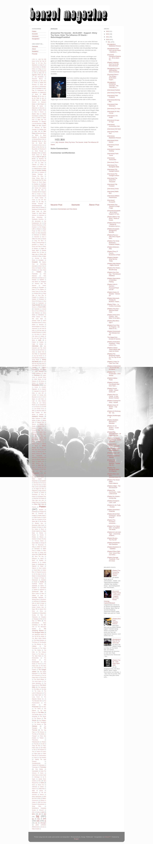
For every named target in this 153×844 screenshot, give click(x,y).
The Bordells (43, 642)
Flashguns (43, 281)
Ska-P (33, 560)
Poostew (41, 509)
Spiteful (36, 589)
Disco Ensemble (42, 232)
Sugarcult (34, 605)
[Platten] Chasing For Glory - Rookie (114, 401)
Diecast (39, 229)
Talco (41, 615)
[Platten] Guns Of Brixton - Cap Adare (112, 406)
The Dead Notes (36, 656)
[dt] (40, 814)
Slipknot (34, 568)
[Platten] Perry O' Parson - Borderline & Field (113, 253)
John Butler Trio (36, 365)
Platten (34, 31)
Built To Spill (40, 156)
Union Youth (43, 775)
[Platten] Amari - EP (113, 453)
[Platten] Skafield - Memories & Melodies (113, 421)
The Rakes (37, 708)
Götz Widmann (36, 312)
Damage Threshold (37, 203)
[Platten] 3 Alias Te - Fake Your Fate (113, 362)
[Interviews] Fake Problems (112, 96)
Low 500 (44, 406)
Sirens (42, 558)
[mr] (44, 819)
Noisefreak (34, 480)
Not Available (42, 480)
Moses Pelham (36, 453)
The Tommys (40, 732)
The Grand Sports (37, 681)
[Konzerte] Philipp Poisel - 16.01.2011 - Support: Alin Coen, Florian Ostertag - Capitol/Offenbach (112, 597)
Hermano (41, 324)
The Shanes (37, 718)
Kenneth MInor (42, 377)
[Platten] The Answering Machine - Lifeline (116, 573)
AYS (35, 72)
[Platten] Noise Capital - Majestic (113, 445)
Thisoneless (35, 740)
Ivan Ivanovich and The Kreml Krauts (39, 348)
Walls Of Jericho (37, 790)
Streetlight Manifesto (37, 597)
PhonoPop (43, 502)
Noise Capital (37, 478)
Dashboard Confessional (38, 209)
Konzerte (61, 142)
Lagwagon (36, 391)
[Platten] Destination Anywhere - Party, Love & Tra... (113, 343)
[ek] (45, 814)
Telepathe (43, 617)
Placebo (34, 507)
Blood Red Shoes (41, 133)
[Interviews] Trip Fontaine (112, 185)
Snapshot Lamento (41, 572)
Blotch (36, 135)
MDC (33, 410)
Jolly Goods (43, 369)
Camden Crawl (42, 166)
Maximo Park (41, 426)
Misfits (33, 441)
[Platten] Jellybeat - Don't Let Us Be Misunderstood (113, 64)
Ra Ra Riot (43, 521)
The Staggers (42, 720)
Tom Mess (43, 747)
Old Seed (36, 482)
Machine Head (40, 410)
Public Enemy (37, 517)
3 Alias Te (41, 65)
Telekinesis (35, 617)
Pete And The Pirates (39, 498)
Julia (45, 373)
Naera (33, 467)
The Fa (40, 663)
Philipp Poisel (35, 502)
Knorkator (41, 383)
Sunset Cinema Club (38, 607)
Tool (33, 751)
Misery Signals (40, 439)
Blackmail (37, 127)
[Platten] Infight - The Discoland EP (113, 486)
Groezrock (36, 309)
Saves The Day (42, 538)
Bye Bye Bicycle (41, 160)
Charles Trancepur (37, 174)
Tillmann (44, 741)
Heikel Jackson (36, 316)
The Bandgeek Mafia (38, 632)
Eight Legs (35, 254)
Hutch (44, 332)
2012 (108, 34)
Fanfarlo (39, 272)
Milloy (42, 436)
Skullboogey (41, 564)
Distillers (44, 234)
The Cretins (37, 650)
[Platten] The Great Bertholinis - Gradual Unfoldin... (114, 242)
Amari (35, 82)
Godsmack (41, 303)
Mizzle (36, 445)
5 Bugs (39, 69)
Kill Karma (41, 381)
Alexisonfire (35, 80)
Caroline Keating (41, 170)
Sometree (43, 580)
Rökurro (41, 537)
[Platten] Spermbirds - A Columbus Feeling (114, 280)
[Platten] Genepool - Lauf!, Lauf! (113, 501)
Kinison (34, 383)
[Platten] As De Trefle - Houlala (114, 506)
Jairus (33, 351)
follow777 (108, 837)
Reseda (34, 527)
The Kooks (38, 691)
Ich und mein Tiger (37, 338)
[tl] (45, 821)
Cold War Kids (39, 189)
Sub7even (36, 601)
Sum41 (42, 605)
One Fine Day (37, 484)
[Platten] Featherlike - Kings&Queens (114, 449)
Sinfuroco (34, 558)
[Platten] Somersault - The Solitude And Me (114, 333)
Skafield (41, 560)
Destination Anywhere (38, 219)
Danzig (42, 207)
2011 (108, 37)
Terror (39, 621)
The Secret (43, 716)
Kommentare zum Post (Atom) (67, 209)
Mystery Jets (41, 461)
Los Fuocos (37, 406)
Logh (33, 400)
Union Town (35, 775)
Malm (39, 420)
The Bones (35, 642)
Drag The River (39, 240)
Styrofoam (43, 599)
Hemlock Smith (36, 320)
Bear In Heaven (39, 111)
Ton (35, 749)
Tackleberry (35, 613)
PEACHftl (34, 490)
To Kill (42, 743)
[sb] (57, 142)
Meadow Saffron (37, 428)
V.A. (39, 781)
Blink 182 (37, 131)
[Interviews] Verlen (113, 188)
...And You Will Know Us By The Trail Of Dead (39, 61)
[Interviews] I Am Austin (112, 116)
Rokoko (41, 533)
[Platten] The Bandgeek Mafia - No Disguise (113, 469)
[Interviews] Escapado (111, 201)
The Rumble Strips (37, 714)
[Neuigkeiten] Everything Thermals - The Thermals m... (112, 84)
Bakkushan (35, 108)
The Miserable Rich (37, 700)
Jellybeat (42, 357)
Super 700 (34, 609)
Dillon (39, 230)
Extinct (33, 268)
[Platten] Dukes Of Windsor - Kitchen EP (113, 293)
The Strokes (37, 724)
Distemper (36, 234)
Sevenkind (36, 548)
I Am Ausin (36, 334)
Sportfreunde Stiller (37, 591)
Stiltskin (34, 595)
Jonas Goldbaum (36, 373)
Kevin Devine (37, 379)
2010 (108, 39)
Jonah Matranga (39, 371)
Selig (33, 546)
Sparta (42, 585)
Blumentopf (43, 137)
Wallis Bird (41, 788)
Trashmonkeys (42, 755)
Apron (36, 94)
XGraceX (41, 810)
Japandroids (43, 353)
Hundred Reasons (36, 332)
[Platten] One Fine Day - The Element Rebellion (114, 274)
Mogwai (42, 447)
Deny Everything (37, 217)
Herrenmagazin (36, 326)
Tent (41, 619)
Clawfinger (43, 184)
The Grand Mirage (39, 679)
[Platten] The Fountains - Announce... (111, 521)
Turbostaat (43, 767)
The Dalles (41, 654)
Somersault (35, 580)
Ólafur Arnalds (35, 828)
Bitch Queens (42, 125)
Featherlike (35, 273)
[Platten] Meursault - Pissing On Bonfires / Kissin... (113, 299)
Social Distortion (42, 576)
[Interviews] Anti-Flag (113, 92)
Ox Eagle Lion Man (39, 488)
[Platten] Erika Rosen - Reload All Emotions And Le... (114, 224)
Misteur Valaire (36, 443)
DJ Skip (41, 201)
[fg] (37, 816)
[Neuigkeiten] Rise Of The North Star (116, 641)
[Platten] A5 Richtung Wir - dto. (113, 412)
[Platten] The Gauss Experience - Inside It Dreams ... (114, 439)
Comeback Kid (35, 191)
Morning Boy (41, 451)
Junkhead (37, 375)
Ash (43, 98)
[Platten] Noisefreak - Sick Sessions (113, 543)
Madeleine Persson (37, 416)
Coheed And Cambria (40, 188)
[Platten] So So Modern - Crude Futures (113, 427)
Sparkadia (34, 585)
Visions (42, 786)
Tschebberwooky (36, 763)
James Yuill (41, 351)
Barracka (34, 110)
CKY (36, 162)
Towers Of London (41, 751)
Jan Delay (34, 353)
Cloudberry (43, 186)
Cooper (39, 193)
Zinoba (38, 812)
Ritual (42, 529)
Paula (42, 492)
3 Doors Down (35, 67)
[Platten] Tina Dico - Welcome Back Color (113, 310)
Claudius (36, 184)
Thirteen (41, 738)
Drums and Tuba (36, 246)
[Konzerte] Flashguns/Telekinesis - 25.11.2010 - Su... (114, 57)
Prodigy (34, 515)
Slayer (41, 566)
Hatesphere (41, 314)
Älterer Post (94, 205)
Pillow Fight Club (39, 504)
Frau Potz (43, 291)
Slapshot (34, 566)
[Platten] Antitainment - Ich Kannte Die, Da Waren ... (114, 367)
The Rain (43, 706)
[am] (43, 812)
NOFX (33, 465)
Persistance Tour (42, 496)
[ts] (36, 823)
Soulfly (42, 582)
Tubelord (34, 765)
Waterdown (35, 792)
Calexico (34, 164)
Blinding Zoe (42, 129)
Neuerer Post (56, 205)
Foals (33, 289)
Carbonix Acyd (37, 168)
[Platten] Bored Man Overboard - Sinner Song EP (114, 515)
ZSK (33, 812)
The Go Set (43, 677)
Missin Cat (41, 441)
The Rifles (41, 712)
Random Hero (39, 523)
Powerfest (40, 513)
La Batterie (43, 389)
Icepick (42, 336)
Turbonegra (41, 765)
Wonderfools (41, 804)
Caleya (42, 164)
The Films (43, 665)
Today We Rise (36, 745)
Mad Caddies (36, 412)
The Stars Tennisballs (40, 722)
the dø (42, 826)
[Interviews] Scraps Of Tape (113, 121)
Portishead (34, 511)
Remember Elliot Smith (38, 525)
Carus (35, 172)
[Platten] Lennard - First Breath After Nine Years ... (113, 384)
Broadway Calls (36, 152)
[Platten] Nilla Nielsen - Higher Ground (114, 264)
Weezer (42, 794)
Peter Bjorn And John (38, 500)
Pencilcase (34, 494)
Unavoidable (35, 771)
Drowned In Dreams (38, 244)
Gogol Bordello (36, 305)
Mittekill (44, 443)
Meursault (34, 432)
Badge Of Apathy (37, 106)
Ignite (39, 340)
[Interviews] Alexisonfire (111, 158)
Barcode (42, 108)
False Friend (42, 270)
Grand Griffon (42, 307)
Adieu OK (41, 72)
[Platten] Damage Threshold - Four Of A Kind (113, 559)
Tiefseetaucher (35, 741)
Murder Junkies (40, 459)
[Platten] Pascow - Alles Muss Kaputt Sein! (113, 236)
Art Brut (42, 96)
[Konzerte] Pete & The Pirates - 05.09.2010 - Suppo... (112, 77)
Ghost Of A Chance (37, 301)
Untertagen (37, 777)
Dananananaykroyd (37, 205)
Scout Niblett (35, 542)
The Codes (43, 648)
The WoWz (41, 734)
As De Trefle (35, 98)
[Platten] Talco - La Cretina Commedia (114, 305)
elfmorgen (43, 823)
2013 (108, 31)
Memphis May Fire (37, 430)
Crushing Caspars (41, 195)
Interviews (35, 36)
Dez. (109, 42)
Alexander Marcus (37, 78)
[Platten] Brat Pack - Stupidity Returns (116, 621)
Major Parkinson (36, 418)
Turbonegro (35, 767)
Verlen (42, 782)
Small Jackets (42, 568)
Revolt (40, 527)
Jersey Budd (35, 359)
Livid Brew (41, 399)
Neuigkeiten (35, 39)
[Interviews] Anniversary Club (113, 125)
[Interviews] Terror (112, 162)
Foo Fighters (40, 289)
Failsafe (39, 268)
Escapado (35, 262)
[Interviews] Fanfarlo (113, 90)
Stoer (41, 595)
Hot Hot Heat (40, 330)
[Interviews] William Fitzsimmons (113, 196)
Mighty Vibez (42, 434)
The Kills (44, 689)
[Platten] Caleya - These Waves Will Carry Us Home (113, 349)
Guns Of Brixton (40, 311)
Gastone (34, 299)
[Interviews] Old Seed (114, 129)
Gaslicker (41, 297)
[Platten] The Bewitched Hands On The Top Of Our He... (114, 356)
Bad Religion (41, 104)
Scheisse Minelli (39, 540)
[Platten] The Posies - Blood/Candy (114, 268)
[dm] (33, 814)
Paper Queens (42, 490)
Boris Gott (41, 145)
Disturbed (36, 236)
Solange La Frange (39, 578)
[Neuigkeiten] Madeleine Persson (114, 45)
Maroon (34, 424)
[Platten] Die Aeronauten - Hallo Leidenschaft (114, 492)
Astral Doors (35, 100)
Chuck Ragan (42, 182)
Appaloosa (34, 92)
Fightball (42, 279)
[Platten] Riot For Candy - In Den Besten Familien (113, 396)
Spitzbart (42, 589)
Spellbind (34, 587)
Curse (33, 199)
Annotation (39, 88)
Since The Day (39, 556)
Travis (35, 757)
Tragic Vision (37, 753)
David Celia (35, 211)
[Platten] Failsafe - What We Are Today (113, 259)
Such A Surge (40, 603)
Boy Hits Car (41, 147)
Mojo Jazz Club (36, 449)
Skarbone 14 (35, 562)
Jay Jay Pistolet (38, 355)
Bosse (33, 147)
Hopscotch (34, 328)
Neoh (41, 471)
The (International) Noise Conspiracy (39, 622)
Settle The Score (41, 546)
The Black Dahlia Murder (39, 638)
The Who (34, 734)
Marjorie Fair (40, 422)
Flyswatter (41, 287)
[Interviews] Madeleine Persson (114, 136)
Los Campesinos (42, 404)
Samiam (34, 538)
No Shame (41, 475)
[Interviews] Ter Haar (113, 108)
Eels (43, 252)
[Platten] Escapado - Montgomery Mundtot (113, 230)
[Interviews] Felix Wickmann (112, 105)
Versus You (41, 784)
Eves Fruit (41, 266)
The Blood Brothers (39, 640)
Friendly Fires (37, 293)
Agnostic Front (36, 75)
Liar (40, 397)
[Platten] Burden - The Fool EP (112, 539)
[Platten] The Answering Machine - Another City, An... (113, 462)
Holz (43, 326)
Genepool (41, 299)
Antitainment (41, 90)
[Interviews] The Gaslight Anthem (113, 170)
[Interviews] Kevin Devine (112, 141)
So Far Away (37, 574)
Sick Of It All (42, 554)
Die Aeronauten (36, 221)
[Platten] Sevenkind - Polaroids (113, 510)
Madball (41, 414)
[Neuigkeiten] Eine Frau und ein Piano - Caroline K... (114, 50)
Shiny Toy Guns (70, 142)
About (34, 49)
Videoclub (34, 786)
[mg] (38, 819)
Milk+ (36, 436)
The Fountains (37, 667)
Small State (37, 570)
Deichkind (41, 215)
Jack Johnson (40, 349)
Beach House (42, 110)
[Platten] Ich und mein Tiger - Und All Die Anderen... (114, 533)
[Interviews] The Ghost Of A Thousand (112, 179)
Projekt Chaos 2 (42, 515)
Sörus (41, 611)
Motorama (34, 457)
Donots (44, 238)
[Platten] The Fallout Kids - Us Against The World (113, 527)
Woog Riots (36, 806)
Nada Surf (41, 465)
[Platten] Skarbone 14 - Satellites (114, 547)
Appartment (43, 92)
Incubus (41, 342)
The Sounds (79, 142)
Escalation (41, 260)
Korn (45, 385)
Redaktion (35, 51)
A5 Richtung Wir (42, 70)
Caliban (34, 166)
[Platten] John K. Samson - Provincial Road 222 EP (113, 287)
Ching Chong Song (37, 178)
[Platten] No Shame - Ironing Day (113, 497)
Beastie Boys (35, 113)
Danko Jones (35, 207)
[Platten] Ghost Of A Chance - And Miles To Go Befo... (114, 316)
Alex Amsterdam (39, 76)
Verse (33, 784)
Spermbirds (43, 587)
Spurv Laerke (35, 593)
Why (39, 798)
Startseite (75, 205)
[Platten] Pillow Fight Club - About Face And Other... (113, 553)
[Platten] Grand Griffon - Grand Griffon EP (112, 390)
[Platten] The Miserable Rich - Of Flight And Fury (114, 433)
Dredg (33, 242)
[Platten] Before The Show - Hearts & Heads (113, 218)
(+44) (33, 59)
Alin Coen (43, 80)
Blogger (76, 839)
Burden (34, 158)
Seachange (41, 544)
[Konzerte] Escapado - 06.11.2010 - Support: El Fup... (113, 212)
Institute (41, 344)
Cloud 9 (36, 186)
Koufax (36, 387)
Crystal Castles (39, 197)
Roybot (34, 535)
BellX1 (39, 117)
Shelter (39, 550)
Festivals (34, 279)
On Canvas (43, 482)
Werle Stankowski (36, 796)
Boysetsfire (35, 149)
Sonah (35, 581)
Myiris (33, 461)
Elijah (44, 256)
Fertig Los (41, 277)
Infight (33, 344)
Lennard (34, 395)
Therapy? (34, 736)
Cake (42, 162)
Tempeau (36, 619)
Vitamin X (34, 788)
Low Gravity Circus (39, 408)
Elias (40, 256)
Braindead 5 (43, 149)
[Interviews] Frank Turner (112, 154)
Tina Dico (36, 743)
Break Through (39, 151)
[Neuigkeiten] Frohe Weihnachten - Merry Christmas (113, 70)
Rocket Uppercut (36, 531)
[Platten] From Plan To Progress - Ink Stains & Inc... (113, 326)
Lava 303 (41, 393)
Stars (42, 593)
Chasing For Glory (37, 176)
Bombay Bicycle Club (39, 139)
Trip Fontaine (42, 757)
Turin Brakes (39, 769)
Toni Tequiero (41, 749)
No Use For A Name (38, 477)
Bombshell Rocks (36, 141)
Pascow (36, 492)
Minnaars (34, 438)
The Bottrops (37, 644)
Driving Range (40, 242)
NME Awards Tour (37, 463)
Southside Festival (37, 583)
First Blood (35, 281)
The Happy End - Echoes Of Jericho (113, 338)
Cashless (41, 172)
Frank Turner (35, 291)
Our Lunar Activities (41, 486)
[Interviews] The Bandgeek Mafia (113, 166)
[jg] (33, 819)
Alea (45, 74)
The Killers (36, 689)
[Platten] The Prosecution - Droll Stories (113, 373)
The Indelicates (42, 687)
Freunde (34, 54)
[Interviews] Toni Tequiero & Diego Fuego (113, 206)
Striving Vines (35, 599)
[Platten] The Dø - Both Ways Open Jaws (116, 662)
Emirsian (37, 258)
